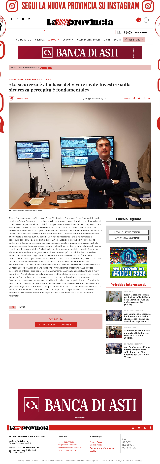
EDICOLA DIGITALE (124, 32)
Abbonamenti (141, 32)
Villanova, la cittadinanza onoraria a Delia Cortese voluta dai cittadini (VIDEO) (137, 334)
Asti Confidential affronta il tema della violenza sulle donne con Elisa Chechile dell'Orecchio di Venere (137, 352)
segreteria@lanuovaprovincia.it (70, 447)
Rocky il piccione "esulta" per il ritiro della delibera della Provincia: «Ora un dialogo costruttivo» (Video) (137, 299)
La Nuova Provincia (27, 67)
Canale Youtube (25, 19)
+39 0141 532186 (67, 442)
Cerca (138, 20)
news (22, 307)
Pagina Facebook (13, 19)
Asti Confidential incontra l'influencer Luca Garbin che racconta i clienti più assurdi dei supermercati (137, 317)
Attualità (46, 67)
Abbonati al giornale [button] (127, 238)
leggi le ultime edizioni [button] (127, 232)
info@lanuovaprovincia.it (67, 445)
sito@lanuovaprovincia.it (67, 450)
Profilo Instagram (19, 19)
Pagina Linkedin (31, 19)
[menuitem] (23, 39)
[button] (11, 39)
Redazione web (22, 99)
